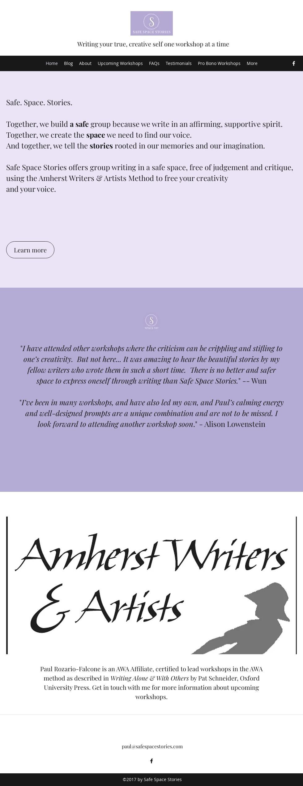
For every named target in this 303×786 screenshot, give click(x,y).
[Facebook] (294, 63)
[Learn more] (30, 249)
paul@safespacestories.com (152, 746)
